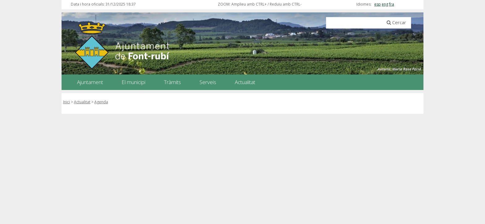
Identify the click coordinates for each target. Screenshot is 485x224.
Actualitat (82, 102)
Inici (66, 102)
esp (377, 4)
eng (385, 4)
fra (391, 4)
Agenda (101, 102)
